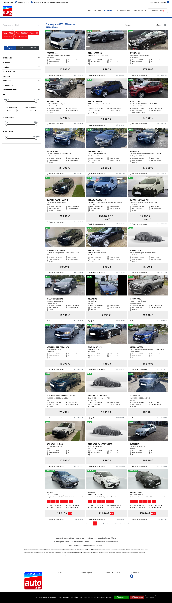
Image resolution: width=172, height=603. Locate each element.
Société (97, 10)
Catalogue (108, 10)
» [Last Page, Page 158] (128, 523)
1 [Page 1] (94, 523)
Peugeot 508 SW (21, 33)
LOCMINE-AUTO (140, 10)
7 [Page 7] (120, 523)
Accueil (87, 10)
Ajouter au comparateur (56, 75)
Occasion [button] (33, 48)
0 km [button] (21, 48)
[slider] (6, 101)
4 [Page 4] (107, 523)
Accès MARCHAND (124, 10)
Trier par (128, 25)
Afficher (158, 25)
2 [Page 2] (99, 523)
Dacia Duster (7, 37)
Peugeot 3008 (8, 33)
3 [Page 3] (103, 523)
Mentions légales (86, 573)
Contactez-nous (8, 2)
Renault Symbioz (21, 37)
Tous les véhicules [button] (10, 47)
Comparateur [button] (157, 10)
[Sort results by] (143, 25)
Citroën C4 (34, 33)
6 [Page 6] (115, 523)
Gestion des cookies (113, 573)
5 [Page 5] (111, 523)
